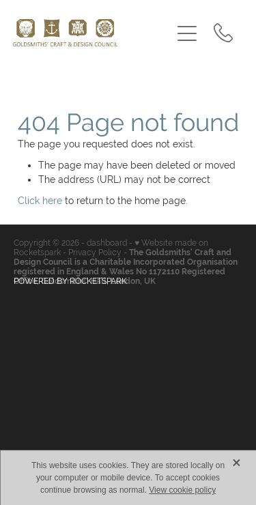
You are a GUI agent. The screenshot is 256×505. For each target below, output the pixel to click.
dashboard (107, 243)
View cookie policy (182, 490)
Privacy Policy (95, 252)
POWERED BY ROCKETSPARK (70, 281)
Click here (40, 200)
